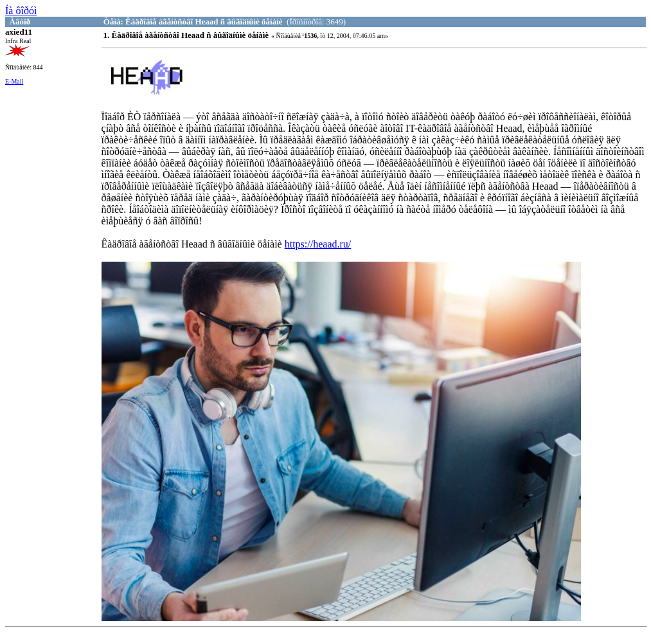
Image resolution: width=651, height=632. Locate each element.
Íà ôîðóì (21, 10)
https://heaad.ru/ (318, 244)
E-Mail (14, 81)
